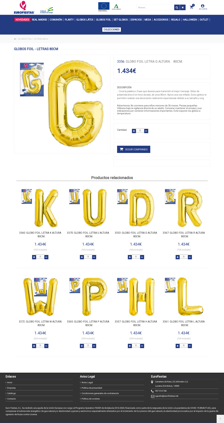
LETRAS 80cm (43, 38)
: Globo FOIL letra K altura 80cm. (40, 232)
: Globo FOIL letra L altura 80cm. (184, 321)
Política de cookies (91, 397)
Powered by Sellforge (206, 419)
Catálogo (11, 392)
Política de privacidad (92, 386)
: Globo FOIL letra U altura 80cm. (88, 232)
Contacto (11, 397)
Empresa (11, 386)
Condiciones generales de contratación (100, 392)
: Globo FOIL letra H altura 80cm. (136, 321)
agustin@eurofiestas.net (166, 394)
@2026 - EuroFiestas (17, 419)
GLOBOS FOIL (25, 38)
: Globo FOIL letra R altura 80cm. (184, 232)
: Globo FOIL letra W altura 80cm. (40, 321)
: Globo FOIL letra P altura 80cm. (88, 321)
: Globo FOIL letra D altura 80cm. (136, 232)
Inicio (9, 381)
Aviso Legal (87, 381)
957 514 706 (161, 389)
